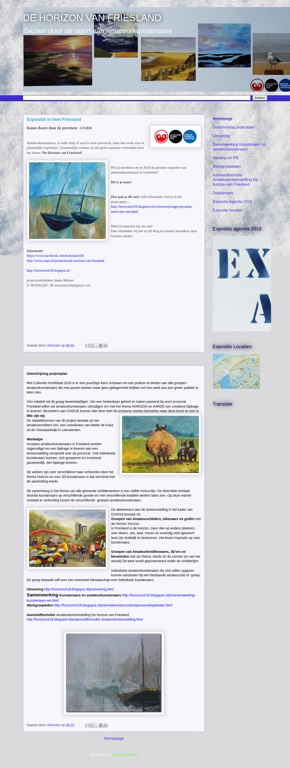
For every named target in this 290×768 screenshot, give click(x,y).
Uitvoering (221, 136)
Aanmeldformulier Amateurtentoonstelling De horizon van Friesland (235, 179)
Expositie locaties (228, 210)
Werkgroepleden (227, 166)
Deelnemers (223, 193)
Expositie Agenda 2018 (232, 202)
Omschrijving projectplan (234, 127)
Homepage (114, 738)
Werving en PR (225, 158)
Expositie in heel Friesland (54, 119)
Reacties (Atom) (125, 755)
